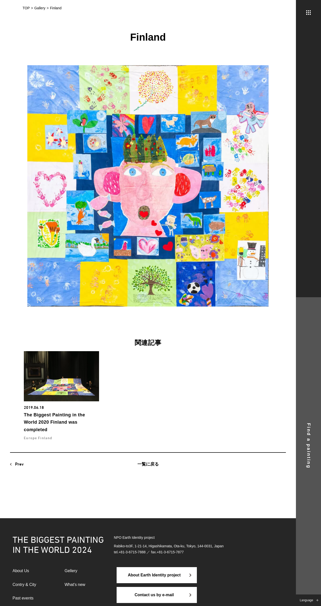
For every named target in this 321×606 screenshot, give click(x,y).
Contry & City (24, 584)
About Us (21, 571)
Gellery (71, 571)
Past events (23, 598)
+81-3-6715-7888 (132, 552)
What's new (75, 584)
